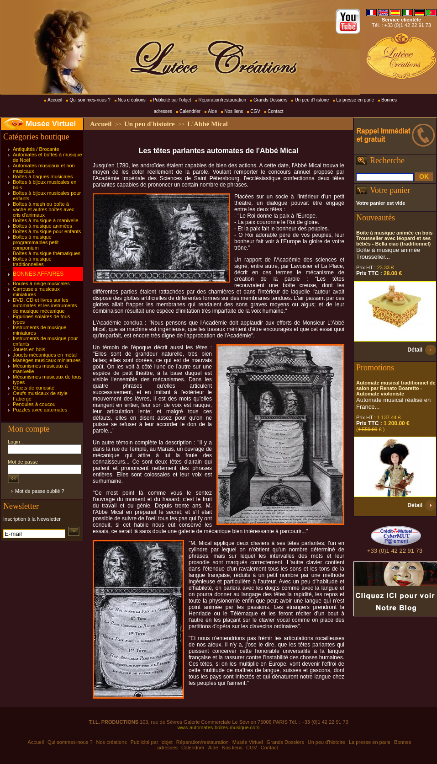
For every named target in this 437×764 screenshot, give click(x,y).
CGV (255, 111)
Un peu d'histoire (312, 99)
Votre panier (390, 190)
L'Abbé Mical (207, 124)
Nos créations (132, 99)
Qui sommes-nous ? (89, 99)
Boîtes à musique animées (42, 226)
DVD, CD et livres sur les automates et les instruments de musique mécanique (45, 305)
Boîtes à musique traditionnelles (32, 261)
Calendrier (189, 111)
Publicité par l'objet (172, 99)
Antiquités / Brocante (36, 149)
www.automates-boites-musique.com (219, 727)
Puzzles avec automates (40, 409)
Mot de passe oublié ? (39, 491)
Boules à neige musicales (41, 283)
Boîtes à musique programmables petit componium (35, 242)
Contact (275, 111)
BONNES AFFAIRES (38, 274)
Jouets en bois (29, 349)
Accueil (54, 99)
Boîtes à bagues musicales (43, 176)
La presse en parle (355, 99)
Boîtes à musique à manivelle (46, 220)
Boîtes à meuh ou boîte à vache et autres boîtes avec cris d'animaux (43, 209)
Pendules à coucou (34, 404)
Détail (414, 350)
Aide (212, 111)
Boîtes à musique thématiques (46, 253)
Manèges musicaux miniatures (47, 360)
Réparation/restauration (223, 99)
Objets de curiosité (33, 387)
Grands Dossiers (270, 99)
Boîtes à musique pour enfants (47, 231)
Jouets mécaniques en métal (45, 355)
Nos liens (233, 111)
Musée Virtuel (51, 123)
